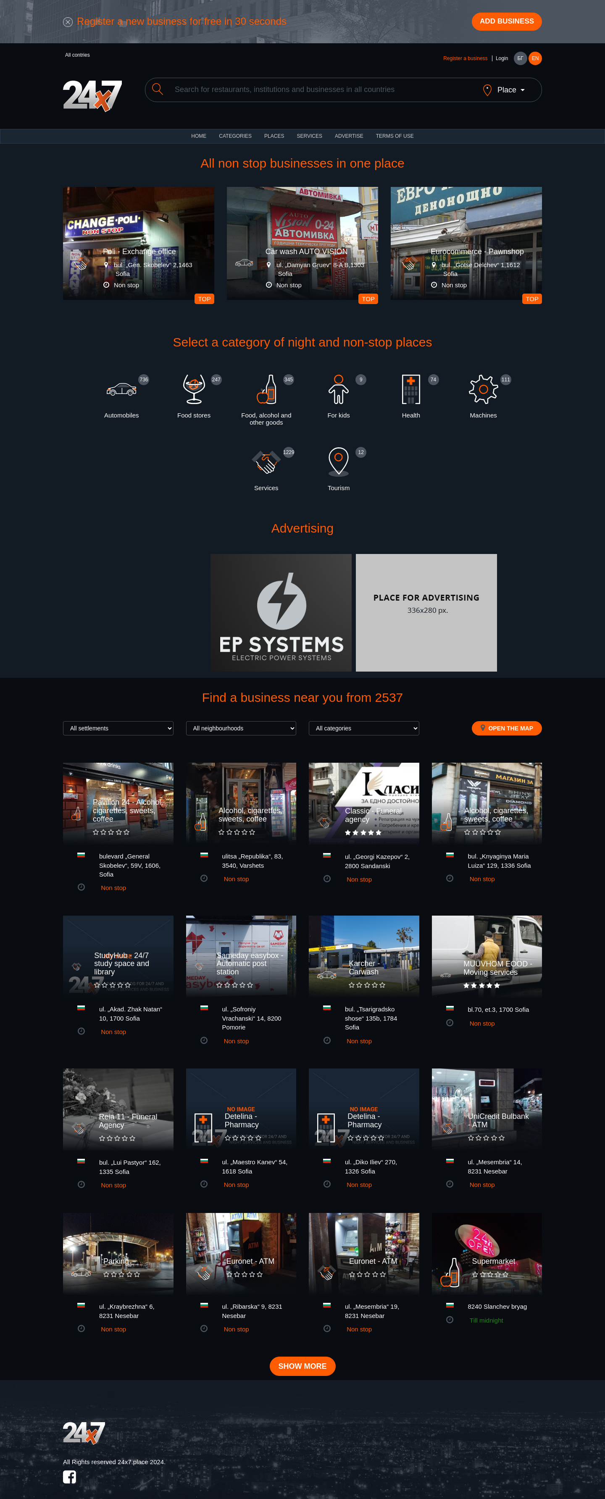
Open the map (507, 722)
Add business (504, 22)
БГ (520, 60)
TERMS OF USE (395, 130)
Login (502, 60)
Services (309, 130)
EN (535, 60)
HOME (198, 130)
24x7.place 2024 (141, 1456)
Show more (303, 1361)
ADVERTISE (349, 130)
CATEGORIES (235, 130)
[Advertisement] (135, 607)
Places (274, 130)
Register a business (465, 60)
